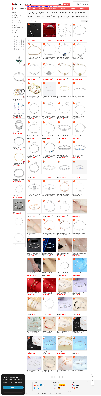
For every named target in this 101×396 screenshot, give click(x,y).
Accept (13, 387)
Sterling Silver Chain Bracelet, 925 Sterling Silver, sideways (18, 212)
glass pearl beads (33, 6)
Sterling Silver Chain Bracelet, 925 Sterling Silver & (18, 164)
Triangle (16, 17)
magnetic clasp (40, 6)
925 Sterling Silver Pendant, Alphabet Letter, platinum (18, 51)
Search (66, 4)
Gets (16, 3)
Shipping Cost (37, 0)
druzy (53, 6)
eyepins (56, 6)
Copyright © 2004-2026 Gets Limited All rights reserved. (50, 393)
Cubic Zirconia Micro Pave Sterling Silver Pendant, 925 (18, 116)
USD (82, 1)
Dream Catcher (17, 22)
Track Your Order (50, 0)
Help (71, 0)
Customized (81, 8)
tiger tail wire (27, 6)
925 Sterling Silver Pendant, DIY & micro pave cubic (19, 68)
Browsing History (65, 0)
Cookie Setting (16, 394)
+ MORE (23, 34)
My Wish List (31, 0)
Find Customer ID (58, 0)
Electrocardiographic (18, 27)
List (33, 21)
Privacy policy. (10, 383)
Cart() (80, 4)
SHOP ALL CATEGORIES (18, 8)
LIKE (92, 376)
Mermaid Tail (17, 20)
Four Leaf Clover (17, 19)
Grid (37, 21)
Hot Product (16, 36)
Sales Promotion (52, 8)
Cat (15, 14)
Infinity (15, 25)
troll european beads (47, 6)
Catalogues (62, 8)
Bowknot (16, 32)
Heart (15, 30)
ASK (92, 380)
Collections (72, 8)
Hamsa (16, 29)
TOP (92, 383)
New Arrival (32, 8)
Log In (26, 0)
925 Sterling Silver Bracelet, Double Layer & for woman (18, 196)
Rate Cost (43, 0)
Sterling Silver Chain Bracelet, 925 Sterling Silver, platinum (18, 244)
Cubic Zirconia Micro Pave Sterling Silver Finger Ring (17, 100)
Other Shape (17, 15)
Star (15, 24)
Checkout (86, 4)
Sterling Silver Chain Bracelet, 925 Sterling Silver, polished (18, 228)
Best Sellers (41, 8)
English (76, 1)
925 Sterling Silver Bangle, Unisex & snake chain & (18, 84)
